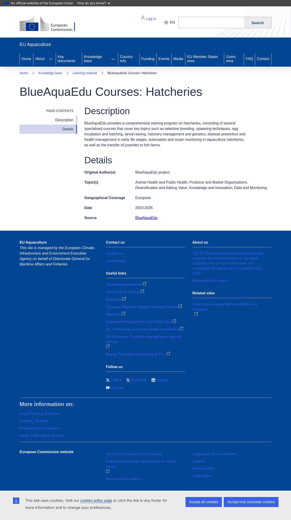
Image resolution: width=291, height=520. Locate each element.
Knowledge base (93, 59)
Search (257, 22)
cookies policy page (96, 500)
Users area (231, 59)
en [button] (169, 22)
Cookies (199, 461)
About (40, 59)
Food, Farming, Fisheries (40, 414)
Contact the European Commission (134, 454)
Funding (148, 59)
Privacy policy (203, 468)
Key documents (66, 59)
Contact (263, 59)
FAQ (249, 59)
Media (178, 59)
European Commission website (46, 452)
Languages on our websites (214, 454)
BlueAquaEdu (146, 218)
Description (64, 120)
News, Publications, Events (41, 435)
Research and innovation (40, 428)
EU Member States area (202, 59)
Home (26, 59)
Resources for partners (124, 479)
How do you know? (93, 3)
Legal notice (202, 476)
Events (164, 59)
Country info (126, 59)
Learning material (85, 73)
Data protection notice (210, 281)
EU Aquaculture (33, 242)
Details (67, 129)
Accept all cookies (203, 502)
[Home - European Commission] (51, 24)
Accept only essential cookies (251, 502)
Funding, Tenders (34, 421)
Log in (148, 18)
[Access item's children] (51, 59)
